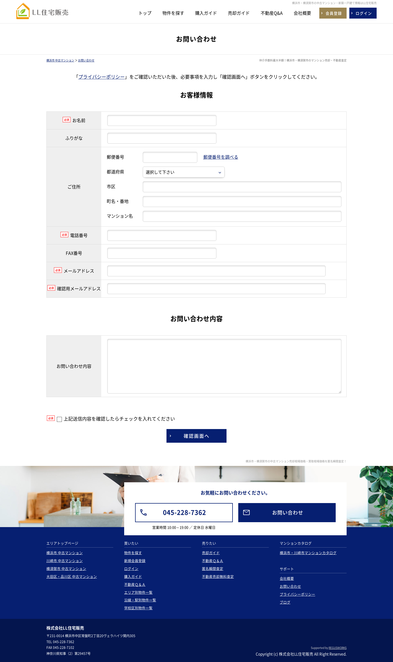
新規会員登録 (134, 560)
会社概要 (302, 13)
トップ (144, 13)
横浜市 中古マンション (60, 60)
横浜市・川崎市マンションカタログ (308, 552)
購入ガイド (206, 13)
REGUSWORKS (338, 648)
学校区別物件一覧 (138, 607)
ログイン (131, 568)
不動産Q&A (272, 13)
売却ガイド (239, 13)
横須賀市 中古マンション (66, 568)
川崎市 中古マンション (64, 560)
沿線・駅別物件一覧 (140, 599)
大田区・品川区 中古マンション (71, 576)
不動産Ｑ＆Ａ (134, 584)
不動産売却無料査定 (218, 576)
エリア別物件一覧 (138, 592)
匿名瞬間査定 (212, 568)
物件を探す (173, 13)
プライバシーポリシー (101, 76)
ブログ (285, 602)
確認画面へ (197, 435)
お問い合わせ (86, 60)
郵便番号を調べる (220, 156)
